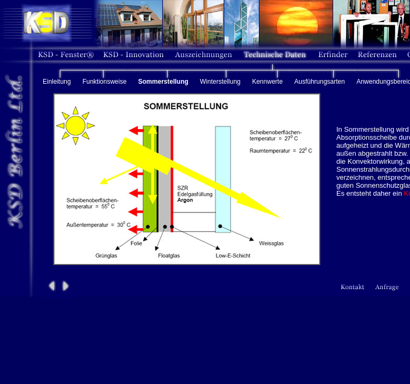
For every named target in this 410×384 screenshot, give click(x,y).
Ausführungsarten (319, 81)
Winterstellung (220, 81)
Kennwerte (267, 81)
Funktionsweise (104, 81)
